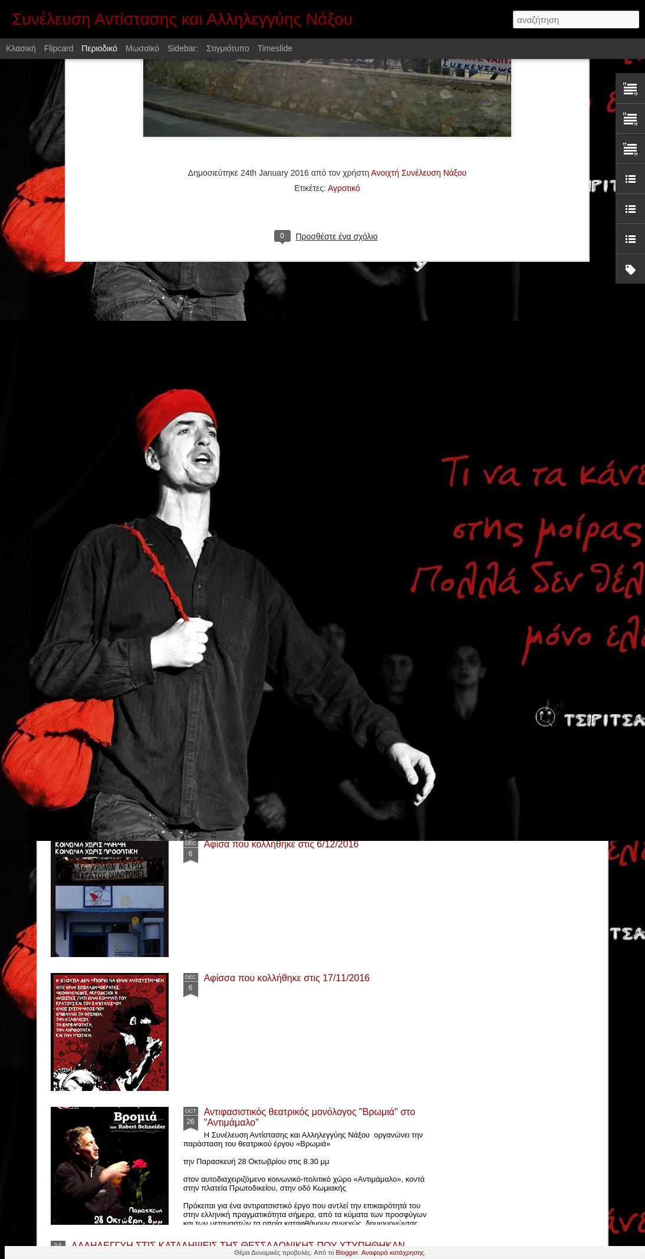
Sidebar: (182, 48)
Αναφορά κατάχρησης (392, 1252)
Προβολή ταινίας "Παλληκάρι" (265, 710)
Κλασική (21, 48)
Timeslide (275, 48)
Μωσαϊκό (142, 48)
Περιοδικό (99, 48)
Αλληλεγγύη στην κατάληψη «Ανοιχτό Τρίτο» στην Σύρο (187, 637)
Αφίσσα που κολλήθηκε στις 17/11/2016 (287, 978)
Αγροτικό (344, 61)
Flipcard (59, 48)
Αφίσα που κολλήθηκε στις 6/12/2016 (281, 844)
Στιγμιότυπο (227, 48)
